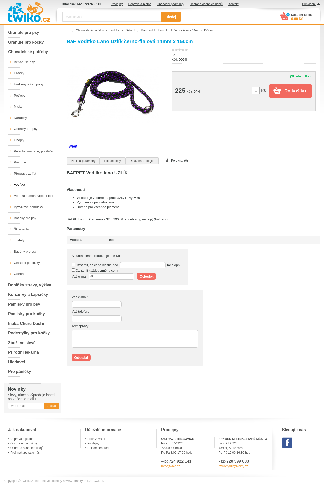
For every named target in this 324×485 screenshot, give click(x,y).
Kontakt (233, 4)
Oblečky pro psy (25, 129)
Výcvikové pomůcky (28, 207)
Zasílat (51, 406)
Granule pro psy (23, 32)
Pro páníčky (19, 371)
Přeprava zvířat (25, 173)
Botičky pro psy (25, 218)
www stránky (74, 481)
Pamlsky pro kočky (26, 314)
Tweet (72, 146)
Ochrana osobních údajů (206, 4)
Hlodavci (16, 362)
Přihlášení (309, 4)
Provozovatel (96, 439)
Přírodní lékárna (23, 352)
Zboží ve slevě (22, 343)
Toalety (19, 240)
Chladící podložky (27, 263)
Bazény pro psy (25, 251)
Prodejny (117, 4)
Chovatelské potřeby (28, 52)
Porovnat (179, 160)
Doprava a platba (139, 4)
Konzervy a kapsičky (28, 294)
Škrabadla (21, 229)
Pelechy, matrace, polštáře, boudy (34, 153)
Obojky (19, 140)
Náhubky (20, 118)
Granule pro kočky (26, 42)
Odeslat (146, 276)
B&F (174, 55)
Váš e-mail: (80, 297)
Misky (18, 106)
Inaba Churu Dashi (26, 323)
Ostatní (19, 274)
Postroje (20, 162)
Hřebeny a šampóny (28, 84)
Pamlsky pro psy (24, 304)
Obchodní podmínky (170, 4)
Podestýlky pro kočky (29, 333)
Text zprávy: (80, 326)
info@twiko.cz (170, 466)
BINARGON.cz (94, 481)
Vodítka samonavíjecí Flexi (33, 196)
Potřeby (19, 95)
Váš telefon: (80, 311)
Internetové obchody (48, 481)
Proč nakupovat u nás (25, 452)
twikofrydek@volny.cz (233, 466)
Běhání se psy (24, 62)
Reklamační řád (98, 448)
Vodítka (19, 184)
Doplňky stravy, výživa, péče (30, 286)
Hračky (19, 73)
